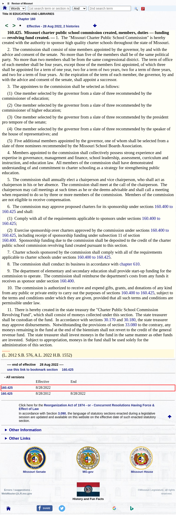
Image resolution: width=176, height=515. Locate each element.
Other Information (25, 430)
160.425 (7, 387)
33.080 (131, 324)
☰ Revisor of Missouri (19, 3)
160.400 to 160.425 (93, 257)
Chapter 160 (26, 19)
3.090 (62, 413)
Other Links (19, 438)
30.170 (109, 319)
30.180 (130, 319)
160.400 (9, 240)
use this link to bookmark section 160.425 (40, 369)
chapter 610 (130, 264)
